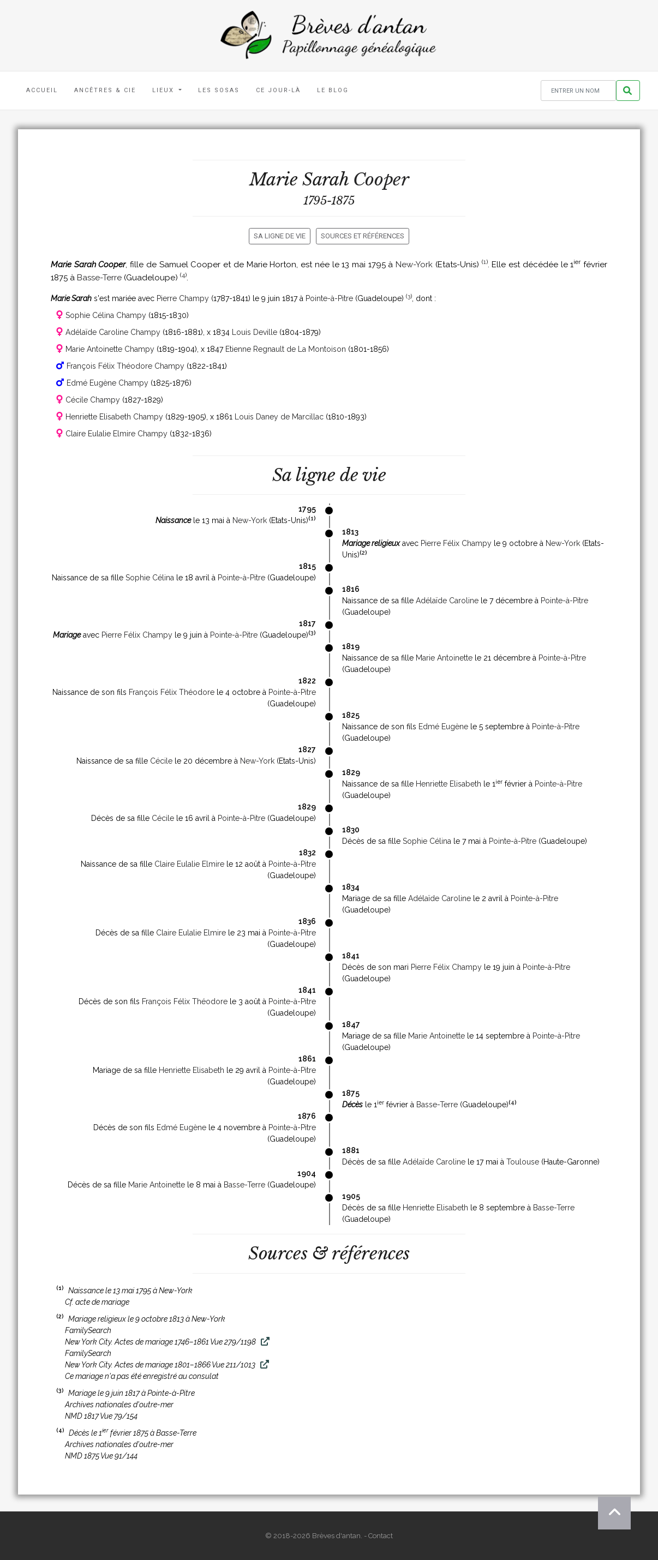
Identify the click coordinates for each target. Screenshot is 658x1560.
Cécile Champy (92, 399)
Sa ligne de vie (280, 236)
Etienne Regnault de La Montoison (285, 349)
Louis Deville (254, 332)
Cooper (381, 179)
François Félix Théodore (171, 692)
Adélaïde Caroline (447, 600)
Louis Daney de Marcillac (279, 416)
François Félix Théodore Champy (125, 366)
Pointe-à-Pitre (329, 298)
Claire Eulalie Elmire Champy (116, 433)
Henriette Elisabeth (448, 783)
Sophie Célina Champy (105, 315)
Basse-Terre (99, 278)
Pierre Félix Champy (456, 543)
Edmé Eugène (443, 726)
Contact (380, 1536)
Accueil (42, 90)
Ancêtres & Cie (105, 90)
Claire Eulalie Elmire (189, 864)
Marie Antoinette (444, 657)
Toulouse (522, 1161)
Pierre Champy (183, 298)
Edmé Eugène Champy (107, 383)
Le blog (333, 90)
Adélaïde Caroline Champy (112, 332)
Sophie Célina (149, 577)
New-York (414, 264)
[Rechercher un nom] (578, 90)
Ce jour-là (278, 90)
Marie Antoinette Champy (109, 349)
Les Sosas (219, 90)
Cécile (161, 761)
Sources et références (362, 236)
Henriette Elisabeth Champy (114, 416)
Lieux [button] (164, 90)
